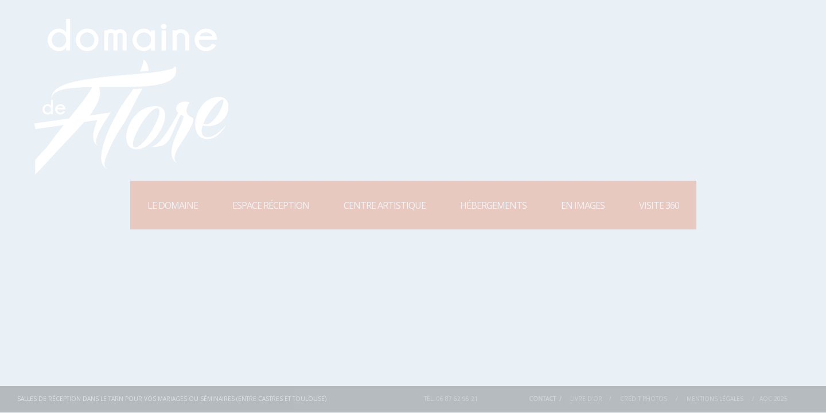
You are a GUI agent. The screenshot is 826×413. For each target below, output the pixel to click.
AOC (765, 399)
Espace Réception (270, 205)
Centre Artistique (385, 205)
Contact (542, 399)
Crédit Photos (643, 399)
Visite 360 (659, 205)
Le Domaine (172, 205)
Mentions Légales (715, 399)
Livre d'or (586, 399)
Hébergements (493, 205)
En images (583, 205)
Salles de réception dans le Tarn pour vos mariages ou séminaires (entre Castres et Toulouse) (171, 399)
